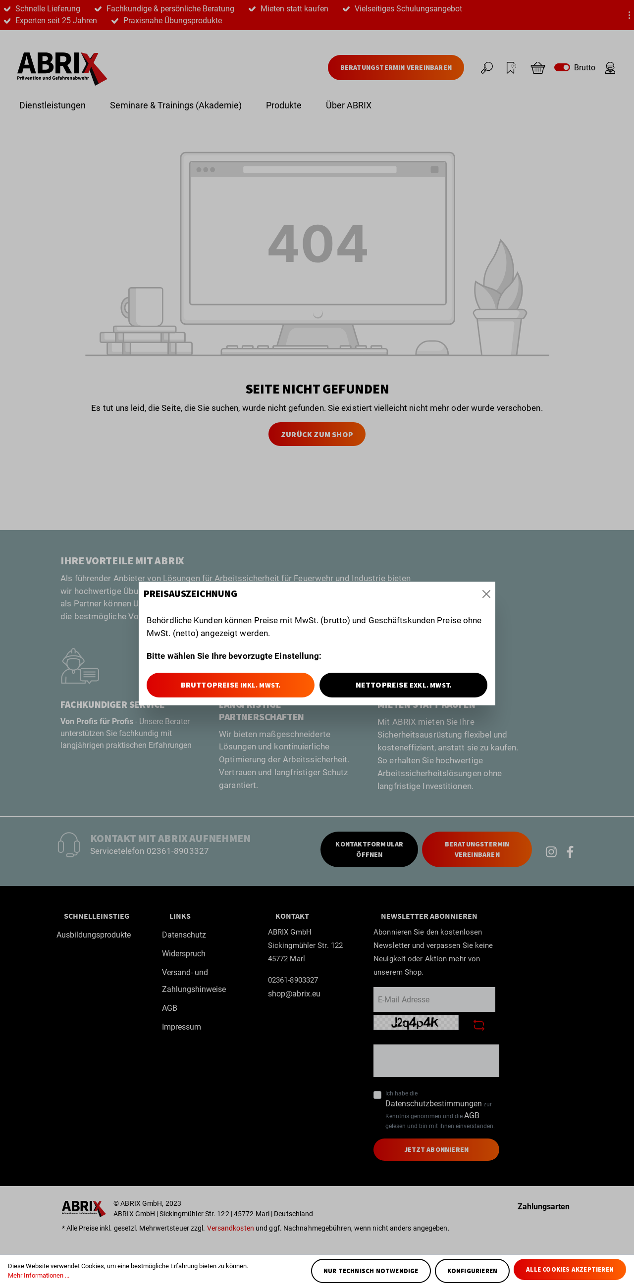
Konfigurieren (472, 1271)
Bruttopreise (231, 685)
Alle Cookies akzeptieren (570, 1269)
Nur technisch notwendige (371, 1271)
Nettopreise (404, 685)
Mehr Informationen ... (38, 1275)
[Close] (486, 594)
